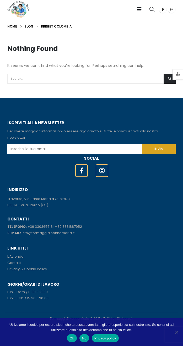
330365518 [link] (44, 226)
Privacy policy (105, 338)
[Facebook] (162, 9)
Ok (71, 338)
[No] (176, 332)
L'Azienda (15, 256)
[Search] (170, 78)
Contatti (14, 262)
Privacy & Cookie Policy (27, 269)
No (84, 338)
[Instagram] (171, 9)
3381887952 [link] (72, 226)
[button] (141, 9)
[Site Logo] (18, 9)
